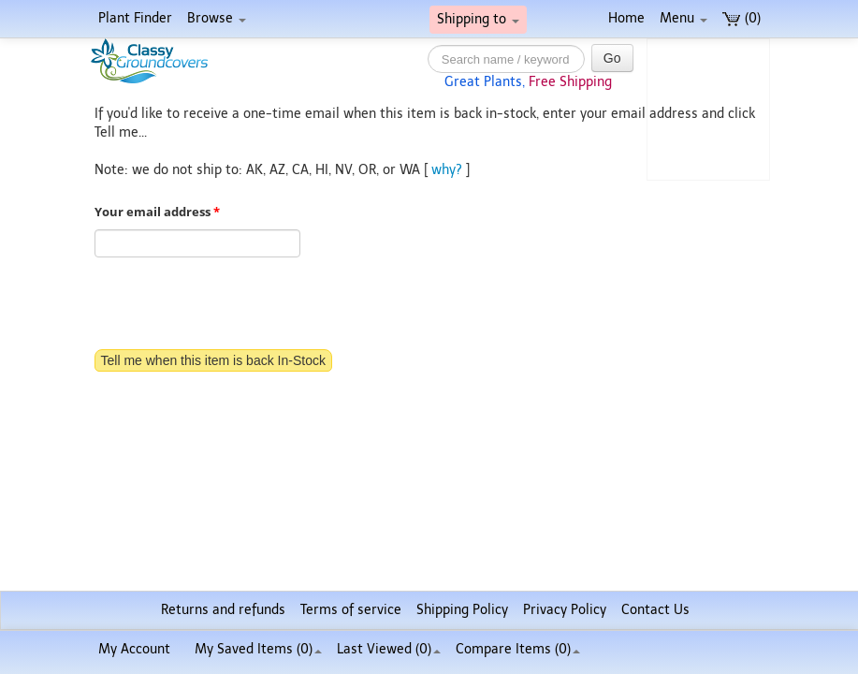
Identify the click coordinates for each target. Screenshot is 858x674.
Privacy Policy (564, 610)
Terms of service (350, 610)
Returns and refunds (223, 610)
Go (612, 58)
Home (626, 18)
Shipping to (478, 19)
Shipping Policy (462, 610)
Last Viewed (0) (389, 649)
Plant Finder (135, 18)
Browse (216, 18)
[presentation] (237, 305)
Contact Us (655, 610)
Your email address (157, 212)
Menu (683, 18)
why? (446, 170)
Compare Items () (518, 649)
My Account (134, 649)
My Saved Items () (258, 649)
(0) (741, 18)
